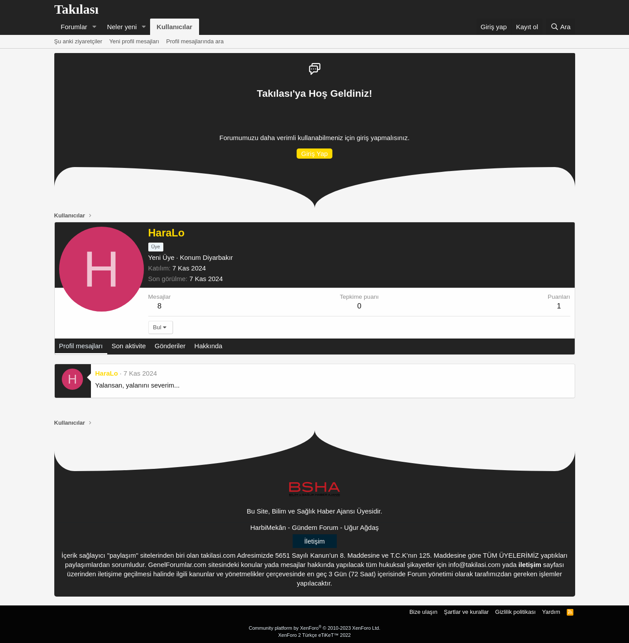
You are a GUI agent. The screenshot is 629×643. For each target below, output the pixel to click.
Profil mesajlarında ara (195, 41)
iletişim (530, 564)
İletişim (314, 541)
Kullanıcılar (174, 26)
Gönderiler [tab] (169, 346)
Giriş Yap (314, 153)
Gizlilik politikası (515, 612)
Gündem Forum (315, 527)
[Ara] (560, 27)
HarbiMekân (268, 527)
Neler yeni (122, 26)
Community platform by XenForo (314, 628)
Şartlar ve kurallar (466, 612)
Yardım (551, 612)
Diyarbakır (218, 257)
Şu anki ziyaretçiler (78, 41)
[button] (94, 27)
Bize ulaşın (423, 612)
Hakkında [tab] (208, 346)
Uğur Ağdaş (361, 527)
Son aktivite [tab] (129, 346)
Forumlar (74, 26)
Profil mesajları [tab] (81, 346)
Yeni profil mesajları (134, 41)
